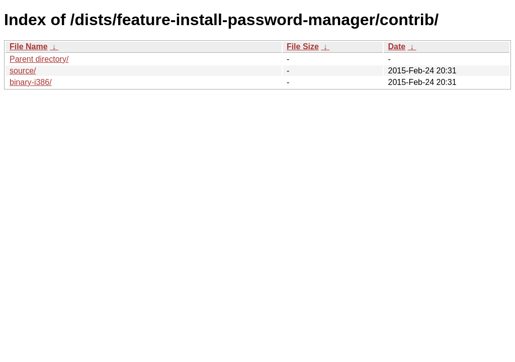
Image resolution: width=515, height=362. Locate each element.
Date (396, 46)
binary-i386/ (31, 82)
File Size (303, 46)
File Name (29, 46)
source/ (23, 70)
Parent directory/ (39, 59)
